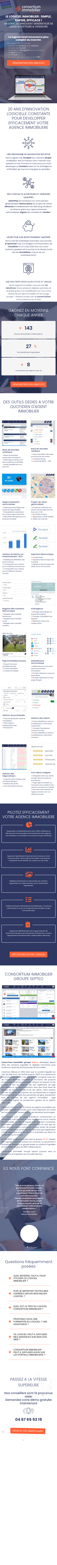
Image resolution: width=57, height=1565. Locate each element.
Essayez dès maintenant (27, 1430)
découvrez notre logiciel (28, 954)
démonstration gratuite (28, 63)
